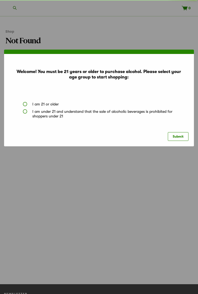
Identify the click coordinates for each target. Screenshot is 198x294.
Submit (178, 136)
